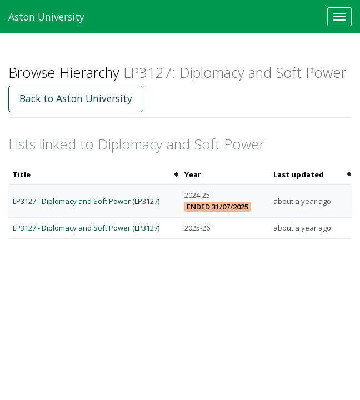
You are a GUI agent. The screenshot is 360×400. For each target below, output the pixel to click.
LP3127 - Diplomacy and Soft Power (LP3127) (86, 201)
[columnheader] (94, 174)
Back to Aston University (75, 98)
